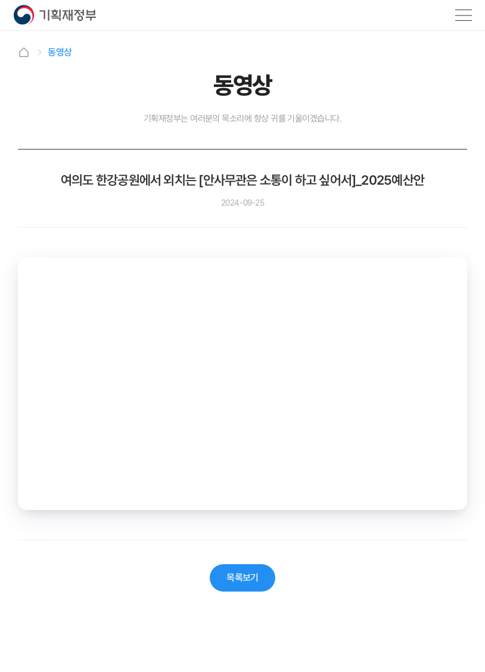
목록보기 (242, 577)
